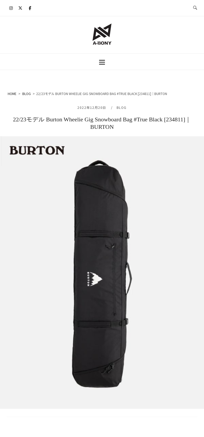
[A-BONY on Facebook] (30, 8)
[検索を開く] (195, 8)
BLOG (122, 107)
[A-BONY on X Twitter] (20, 8)
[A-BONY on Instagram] (11, 8)
